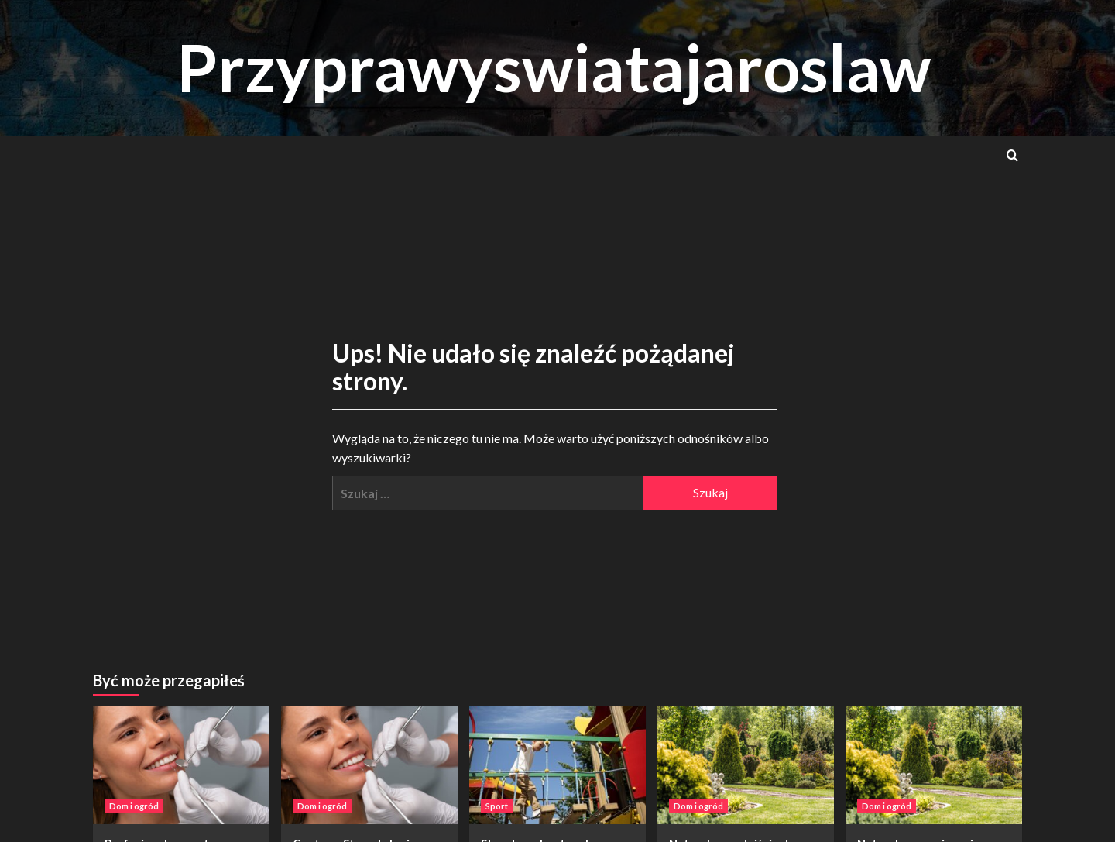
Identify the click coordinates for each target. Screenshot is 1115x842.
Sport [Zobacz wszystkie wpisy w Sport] (496, 806)
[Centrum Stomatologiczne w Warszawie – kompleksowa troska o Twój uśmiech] (369, 765)
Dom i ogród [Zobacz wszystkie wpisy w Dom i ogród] (134, 806)
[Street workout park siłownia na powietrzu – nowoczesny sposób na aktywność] (557, 765)
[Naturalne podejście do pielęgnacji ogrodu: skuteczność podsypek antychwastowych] (745, 765)
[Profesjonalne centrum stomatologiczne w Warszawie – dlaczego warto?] (181, 765)
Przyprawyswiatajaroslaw (554, 67)
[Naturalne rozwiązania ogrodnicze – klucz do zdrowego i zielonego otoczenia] (934, 765)
